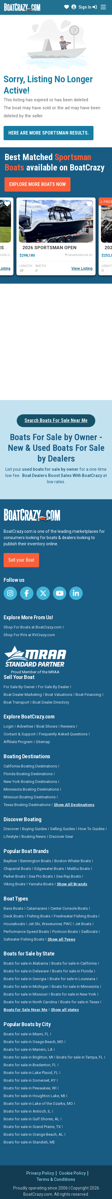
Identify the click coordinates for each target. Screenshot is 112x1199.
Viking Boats (14, 884)
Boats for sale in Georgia (25, 979)
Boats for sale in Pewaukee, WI (30, 1088)
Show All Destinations (74, 805)
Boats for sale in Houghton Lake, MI (34, 1096)
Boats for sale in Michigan (26, 986)
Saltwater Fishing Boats (24, 939)
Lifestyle (11, 836)
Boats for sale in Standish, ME (29, 1142)
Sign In (88, 7)
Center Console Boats (69, 908)
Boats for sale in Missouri (25, 994)
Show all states (65, 1009)
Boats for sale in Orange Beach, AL (33, 1134)
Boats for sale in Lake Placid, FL (31, 1072)
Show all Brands (72, 884)
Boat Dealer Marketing (23, 694)
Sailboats (89, 931)
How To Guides (91, 829)
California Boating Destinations (30, 766)
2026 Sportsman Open (49, 247)
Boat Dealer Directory (51, 702)
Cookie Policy (72, 1173)
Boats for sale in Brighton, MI (28, 1057)
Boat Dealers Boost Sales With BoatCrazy (62, 475)
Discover (11, 829)
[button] (66, 7)
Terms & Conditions (56, 1179)
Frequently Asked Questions (63, 734)
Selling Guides (62, 829)
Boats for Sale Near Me (25, 1009)
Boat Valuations (58, 694)
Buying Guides (34, 829)
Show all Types (61, 939)
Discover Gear (61, 836)
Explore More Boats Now (37, 184)
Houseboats (14, 924)
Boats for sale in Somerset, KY (30, 1080)
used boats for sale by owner (50, 469)
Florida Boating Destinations (28, 774)
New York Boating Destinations (30, 781)
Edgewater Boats (49, 868)
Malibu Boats (78, 868)
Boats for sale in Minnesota (75, 986)
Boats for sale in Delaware (26, 971)
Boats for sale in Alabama (26, 963)
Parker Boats (14, 876)
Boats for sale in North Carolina (30, 1002)
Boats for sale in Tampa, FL (79, 1057)
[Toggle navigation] (103, 7)
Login (8, 726)
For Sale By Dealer (53, 687)
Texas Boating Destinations (27, 805)
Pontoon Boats (65, 931)
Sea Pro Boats (41, 876)
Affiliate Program (18, 742)
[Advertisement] (56, 340)
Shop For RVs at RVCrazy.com (29, 635)
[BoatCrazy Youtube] (59, 593)
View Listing (82, 268)
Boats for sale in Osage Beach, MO (33, 1042)
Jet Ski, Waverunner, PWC (50, 924)
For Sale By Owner (19, 687)
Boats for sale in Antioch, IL (27, 1111)
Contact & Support (20, 734)
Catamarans (37, 908)
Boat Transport (16, 702)
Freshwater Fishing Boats (75, 916)
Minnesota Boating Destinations (31, 789)
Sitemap (43, 742)
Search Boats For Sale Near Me (56, 420)
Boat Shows (46, 726)
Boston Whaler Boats (72, 861)
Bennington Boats (35, 861)
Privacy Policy (40, 1173)
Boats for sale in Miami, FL (26, 1034)
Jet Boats (83, 924)
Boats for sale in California (74, 963)
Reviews (68, 726)
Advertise (25, 726)
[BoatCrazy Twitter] (43, 593)
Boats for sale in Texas (79, 1002)
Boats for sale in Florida (72, 971)
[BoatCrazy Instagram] (10, 593)
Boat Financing (88, 694)
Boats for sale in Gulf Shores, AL (31, 1119)
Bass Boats (13, 908)
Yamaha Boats (41, 884)
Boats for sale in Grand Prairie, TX (32, 1126)
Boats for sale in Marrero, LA (28, 1049)
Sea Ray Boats (68, 876)
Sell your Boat (21, 560)
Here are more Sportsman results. (48, 133)
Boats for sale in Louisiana (72, 979)
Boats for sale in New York (73, 994)
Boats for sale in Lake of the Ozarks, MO (38, 1103)
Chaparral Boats (17, 868)
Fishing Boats (38, 916)
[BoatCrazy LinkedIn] (76, 593)
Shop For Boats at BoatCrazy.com (33, 627)
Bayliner (10, 861)
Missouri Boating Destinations (30, 797)
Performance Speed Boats (26, 931)
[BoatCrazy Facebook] (26, 593)
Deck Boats (14, 916)
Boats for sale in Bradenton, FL (30, 1065)
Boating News (34, 836)
